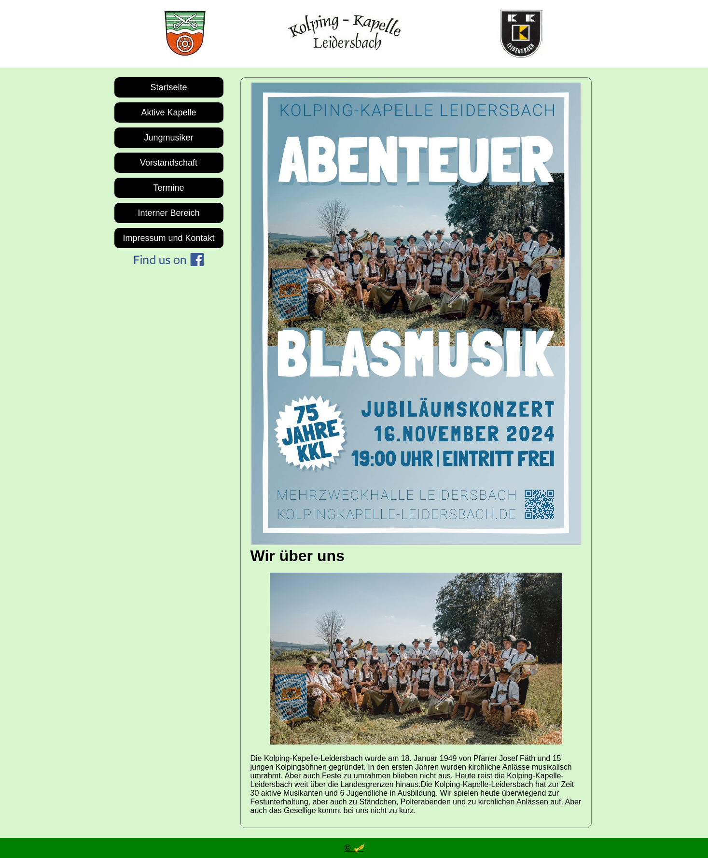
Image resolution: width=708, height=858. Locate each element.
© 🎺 (353, 848)
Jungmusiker (168, 137)
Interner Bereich (168, 213)
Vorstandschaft (168, 163)
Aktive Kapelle (168, 112)
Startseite (168, 87)
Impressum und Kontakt (168, 238)
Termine (168, 188)
